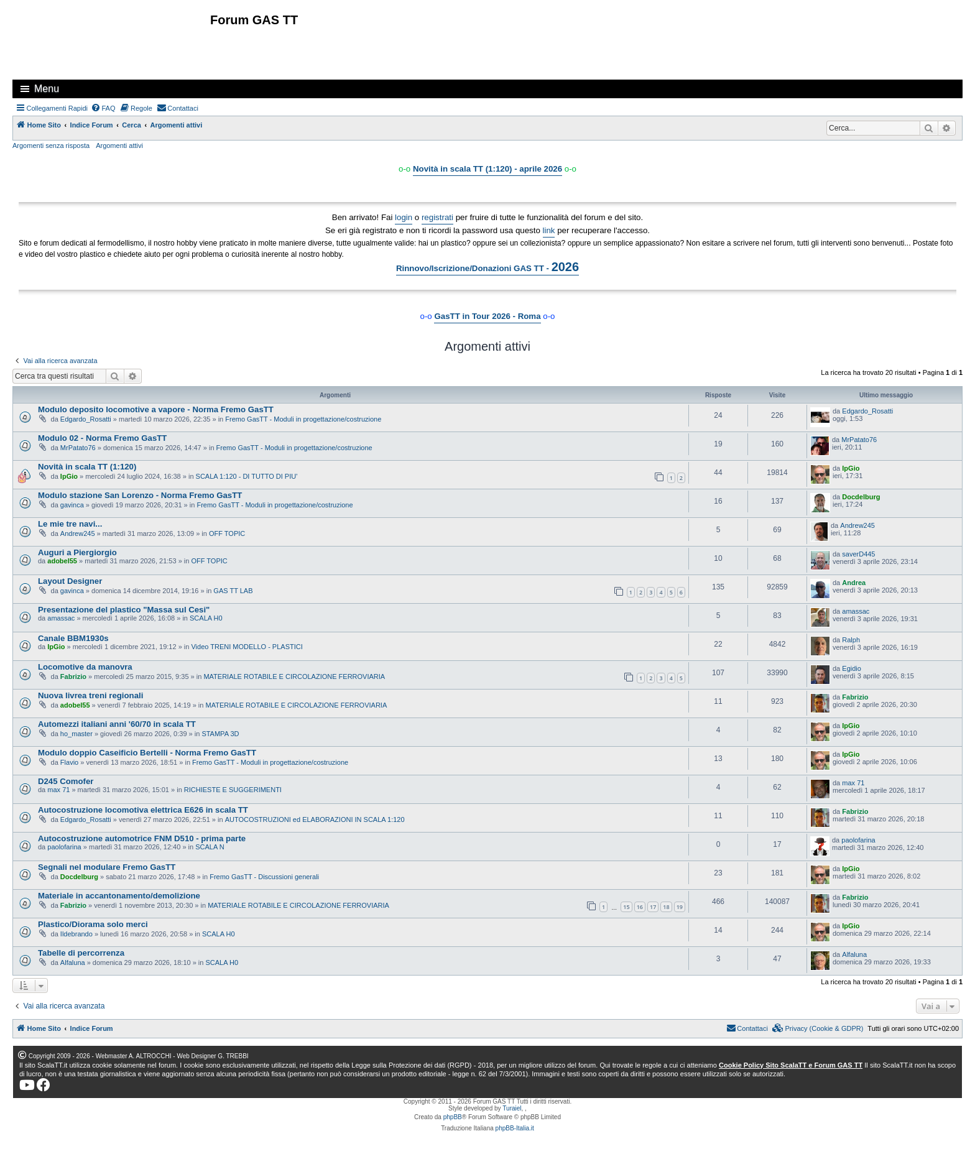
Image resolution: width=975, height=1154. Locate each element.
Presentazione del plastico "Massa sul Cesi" (124, 609)
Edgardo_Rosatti (85, 419)
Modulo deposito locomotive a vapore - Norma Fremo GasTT (156, 409)
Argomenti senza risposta (51, 145)
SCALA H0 (206, 618)
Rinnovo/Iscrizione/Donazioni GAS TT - (487, 267)
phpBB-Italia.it (515, 1128)
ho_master (76, 733)
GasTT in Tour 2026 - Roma (487, 316)
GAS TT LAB (232, 590)
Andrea (854, 582)
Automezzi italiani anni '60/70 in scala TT (117, 724)
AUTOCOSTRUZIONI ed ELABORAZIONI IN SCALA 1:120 (315, 819)
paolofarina (64, 847)
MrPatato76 (78, 447)
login (403, 217)
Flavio (69, 762)
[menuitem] (103, 108)
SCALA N (209, 847)
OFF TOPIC (227, 533)
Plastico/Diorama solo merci (93, 924)
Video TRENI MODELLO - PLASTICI (246, 646)
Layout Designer (70, 581)
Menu (46, 88)
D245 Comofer (65, 781)
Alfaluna (72, 962)
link (549, 230)
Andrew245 (77, 533)
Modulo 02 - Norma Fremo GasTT (102, 438)
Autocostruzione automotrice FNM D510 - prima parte (142, 838)
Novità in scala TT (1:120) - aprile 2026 (487, 168)
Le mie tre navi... (70, 524)
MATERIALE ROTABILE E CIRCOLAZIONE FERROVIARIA (294, 676)
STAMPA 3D (220, 733)
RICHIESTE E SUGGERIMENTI (233, 789)
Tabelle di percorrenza (81, 953)
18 (666, 907)
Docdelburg (861, 497)
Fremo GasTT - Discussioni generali (264, 876)
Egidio (851, 668)
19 (680, 907)
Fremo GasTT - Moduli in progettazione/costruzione (303, 419)
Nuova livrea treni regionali (90, 695)
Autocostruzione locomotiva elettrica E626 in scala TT (143, 810)
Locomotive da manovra (85, 667)
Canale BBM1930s (73, 638)
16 (640, 907)
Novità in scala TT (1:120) (87, 466)
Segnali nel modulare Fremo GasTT (106, 867)
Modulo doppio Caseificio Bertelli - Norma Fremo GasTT (147, 752)
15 (626, 907)
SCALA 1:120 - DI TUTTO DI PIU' (247, 476)
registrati (437, 217)
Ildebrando (76, 934)
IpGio (69, 476)
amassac (61, 618)
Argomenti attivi (119, 145)
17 (653, 907)
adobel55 (62, 561)
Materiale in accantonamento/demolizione (119, 895)
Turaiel (511, 1108)
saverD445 (858, 554)
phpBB (452, 1117)
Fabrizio (73, 676)
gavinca (72, 505)
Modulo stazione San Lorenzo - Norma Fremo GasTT (140, 495)
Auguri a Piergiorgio (77, 552)
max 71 (58, 789)
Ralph (851, 640)
